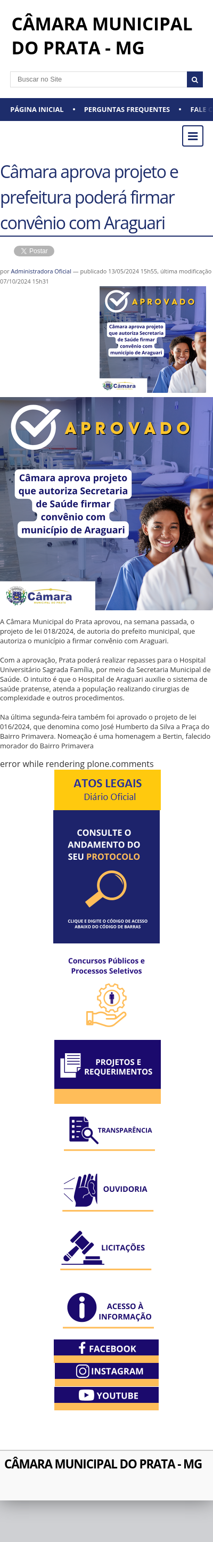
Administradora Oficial (41, 271)
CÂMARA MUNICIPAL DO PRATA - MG (103, 1464)
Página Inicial (36, 109)
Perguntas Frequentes (127, 109)
